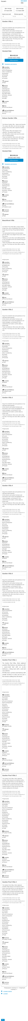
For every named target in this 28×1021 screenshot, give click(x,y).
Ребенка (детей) (18, 14)
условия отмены (6, 991)
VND (22, 2)
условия (4, 993)
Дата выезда (19, 8)
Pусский (4, 1)
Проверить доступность (9, 64)
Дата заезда (8, 8)
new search (24, 0)
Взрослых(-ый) (6, 14)
